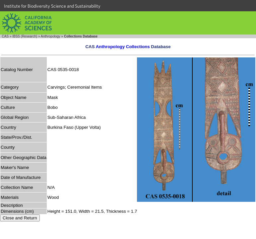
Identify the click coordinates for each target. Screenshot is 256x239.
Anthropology (50, 36)
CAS (5, 36)
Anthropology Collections (123, 46)
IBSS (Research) (24, 36)
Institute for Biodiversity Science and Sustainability (52, 6)
